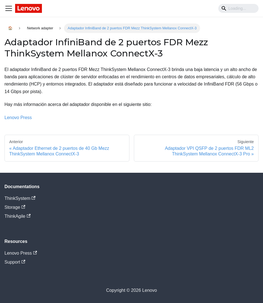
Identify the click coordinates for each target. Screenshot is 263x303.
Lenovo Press (18, 117)
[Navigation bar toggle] (8, 8)
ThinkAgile (17, 216)
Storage (14, 207)
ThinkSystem (19, 198)
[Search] (238, 8)
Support (14, 262)
